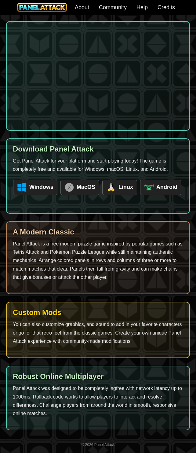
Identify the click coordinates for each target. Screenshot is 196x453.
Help (142, 7)
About (82, 7)
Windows (35, 187)
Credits (166, 7)
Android (160, 187)
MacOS (79, 187)
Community (113, 7)
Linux (119, 187)
